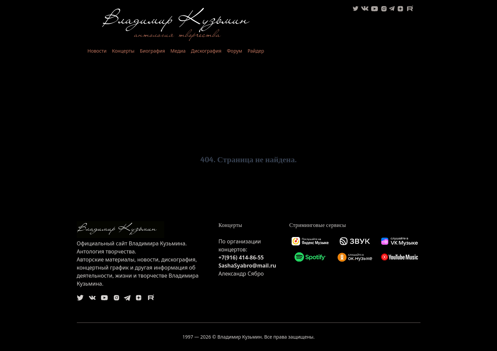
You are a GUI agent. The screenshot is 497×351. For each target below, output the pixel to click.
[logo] (142, 229)
